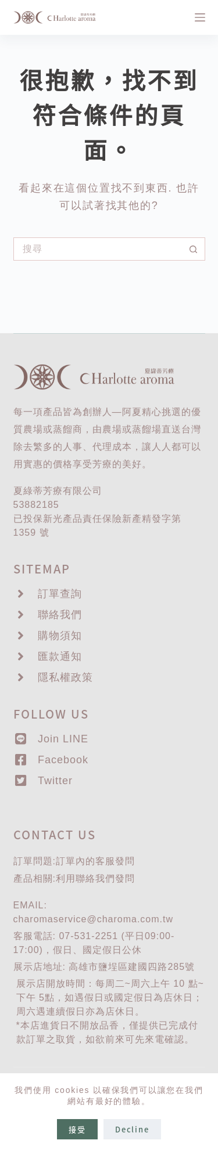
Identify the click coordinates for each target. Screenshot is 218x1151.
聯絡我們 (95, 878)
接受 (77, 1129)
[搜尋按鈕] (193, 249)
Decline (132, 1129)
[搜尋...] (97, 249)
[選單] (200, 17)
